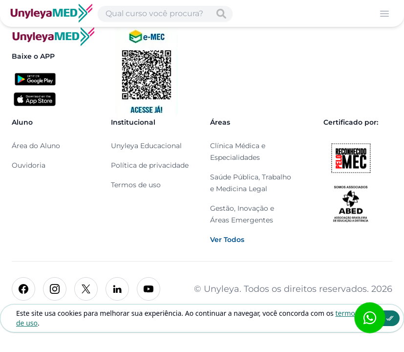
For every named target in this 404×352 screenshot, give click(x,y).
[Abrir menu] (384, 13)
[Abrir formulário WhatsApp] (369, 317)
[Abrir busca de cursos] (165, 14)
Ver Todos (227, 239)
